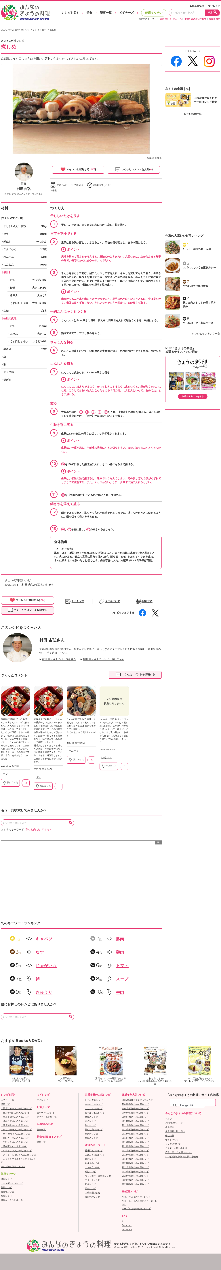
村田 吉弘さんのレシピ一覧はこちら (103, 659)
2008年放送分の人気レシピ (135, 1112)
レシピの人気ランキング (13, 1166)
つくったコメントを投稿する (27, 610)
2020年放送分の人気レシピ (135, 1163)
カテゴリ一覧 (7, 1100)
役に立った (10, 782)
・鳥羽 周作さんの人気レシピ (15, 1133)
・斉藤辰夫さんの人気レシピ (15, 1121)
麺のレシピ (90, 1159)
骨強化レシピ (7, 1191)
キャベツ (44, 939)
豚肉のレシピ (91, 1138)
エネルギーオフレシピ (12, 1183)
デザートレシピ (92, 1180)
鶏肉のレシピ (91, 1133)
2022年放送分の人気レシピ (135, 1171)
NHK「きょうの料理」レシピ (136, 1197)
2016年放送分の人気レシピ (135, 1146)
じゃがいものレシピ (95, 1112)
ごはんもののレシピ (95, 1155)
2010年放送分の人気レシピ (135, 1121)
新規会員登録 (197, 6)
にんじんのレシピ (93, 1108)
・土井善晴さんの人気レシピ (15, 1112)
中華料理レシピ (92, 1192)
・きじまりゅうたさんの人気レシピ (18, 1155)
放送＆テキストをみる (193, 396)
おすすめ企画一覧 (192, 113)
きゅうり (44, 992)
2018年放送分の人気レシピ (135, 1155)
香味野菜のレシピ (93, 1150)
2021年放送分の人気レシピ (135, 1167)
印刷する (147, 601)
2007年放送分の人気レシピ (135, 1108)
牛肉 (120, 992)
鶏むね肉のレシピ (93, 1129)
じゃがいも (46, 965)
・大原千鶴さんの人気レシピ (15, 1117)
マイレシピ (214, 6)
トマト (122, 965)
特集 (89, 12)
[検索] (192, 1105)
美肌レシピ (6, 1187)
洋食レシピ (90, 1188)
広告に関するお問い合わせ (178, 1152)
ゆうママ (106, 757)
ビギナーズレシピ (45, 1112)
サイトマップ (171, 1140)
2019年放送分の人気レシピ (135, 1159)
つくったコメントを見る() (134, 170)
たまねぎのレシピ (93, 1100)
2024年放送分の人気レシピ (135, 1180)
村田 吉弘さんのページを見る (59, 659)
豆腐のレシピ (91, 1117)
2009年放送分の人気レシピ (135, 1117)
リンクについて (173, 1144)
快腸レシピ (6, 1196)
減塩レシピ (6, 1179)
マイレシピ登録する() (78, 170)
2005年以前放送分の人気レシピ (137, 1100)
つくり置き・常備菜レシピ (98, 1176)
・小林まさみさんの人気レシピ (16, 1150)
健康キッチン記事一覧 (12, 1200)
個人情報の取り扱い (175, 1131)
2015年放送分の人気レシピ (135, 1142)
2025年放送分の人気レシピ (135, 1184)
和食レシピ (90, 1184)
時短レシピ (90, 1171)
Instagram (127, 1229)
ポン (5, 774)
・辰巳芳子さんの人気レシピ (15, 1138)
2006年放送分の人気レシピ (135, 1104)
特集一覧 (41, 1142)
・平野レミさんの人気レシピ (15, 1142)
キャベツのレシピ (93, 1104)
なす (40, 952)
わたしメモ (78, 601)
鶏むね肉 (31, 829)
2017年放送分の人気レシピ (135, 1150)
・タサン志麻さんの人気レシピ (16, 1129)
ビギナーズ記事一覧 (47, 1117)
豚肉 (120, 939)
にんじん (177, 19)
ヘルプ (168, 1118)
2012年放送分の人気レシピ (135, 1129)
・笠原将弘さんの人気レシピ (15, 1125)
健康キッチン (154, 12)
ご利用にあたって (174, 1123)
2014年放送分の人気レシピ (135, 1138)
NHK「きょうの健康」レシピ (136, 1208)
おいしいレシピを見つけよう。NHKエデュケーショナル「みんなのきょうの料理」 (25, 12)
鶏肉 (120, 952)
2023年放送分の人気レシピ (135, 1176)
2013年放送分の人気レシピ (135, 1133)
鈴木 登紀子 (166, 19)
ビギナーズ (126, 12)
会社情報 (169, 1135)
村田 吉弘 (24, 189)
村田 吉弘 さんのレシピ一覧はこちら (25, 194)
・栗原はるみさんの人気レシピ (16, 1108)
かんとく (73, 751)
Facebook (127, 1225)
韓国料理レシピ (92, 1197)
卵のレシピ (90, 1121)
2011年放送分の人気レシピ (135, 1125)
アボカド (46, 829)
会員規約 (169, 1127)
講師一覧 (5, 1104)
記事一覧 (106, 12)
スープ (122, 979)
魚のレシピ (90, 1125)
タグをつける (112, 601)
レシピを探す (70, 12)
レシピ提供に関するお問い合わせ (181, 1156)
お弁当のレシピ (92, 1163)
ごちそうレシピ (92, 1167)
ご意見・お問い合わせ (176, 1148)
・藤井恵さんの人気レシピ (14, 1146)
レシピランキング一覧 (207, 333)
